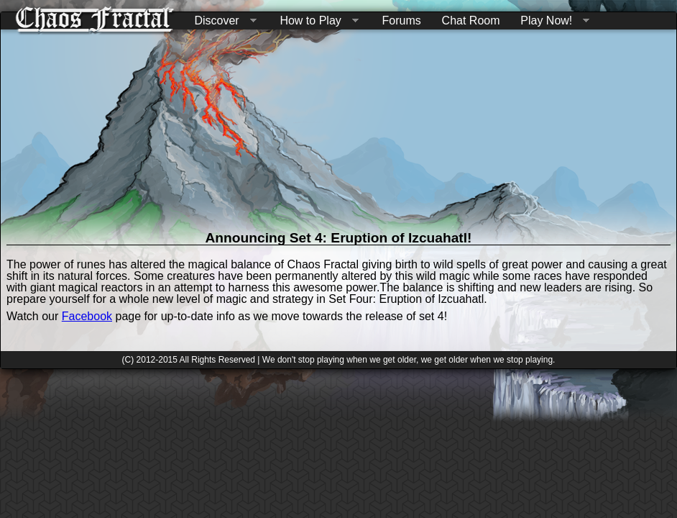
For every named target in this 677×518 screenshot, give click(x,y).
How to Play (316, 21)
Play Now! (552, 21)
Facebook (87, 316)
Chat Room (471, 20)
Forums (401, 20)
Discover (222, 21)
